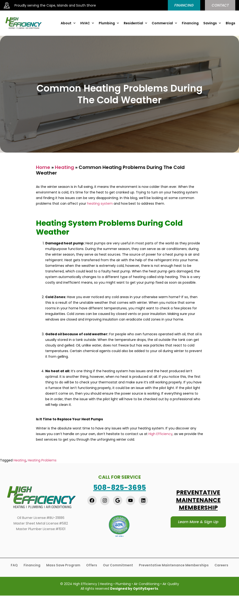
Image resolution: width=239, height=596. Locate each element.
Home (43, 167)
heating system (100, 203)
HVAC (87, 23)
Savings (212, 23)
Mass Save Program (63, 565)
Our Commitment (118, 565)
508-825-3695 (119, 488)
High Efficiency (160, 434)
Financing (190, 23)
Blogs (230, 23)
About (68, 23)
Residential (135, 23)
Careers (221, 565)
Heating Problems (42, 460)
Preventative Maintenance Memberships (174, 565)
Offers (91, 565)
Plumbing (109, 23)
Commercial (164, 23)
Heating (64, 167)
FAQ (14, 565)
